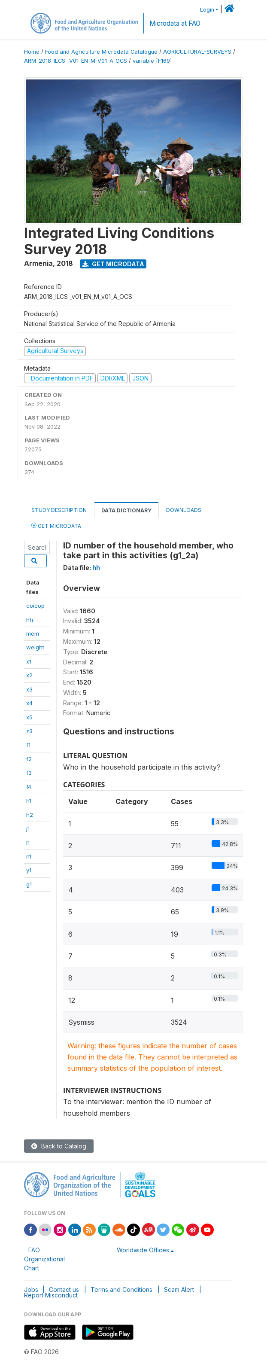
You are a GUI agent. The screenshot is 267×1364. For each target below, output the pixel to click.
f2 (29, 758)
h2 (29, 814)
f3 (29, 772)
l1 (28, 842)
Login (207, 9)
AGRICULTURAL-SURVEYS (197, 52)
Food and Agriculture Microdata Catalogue (101, 52)
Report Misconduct (51, 1295)
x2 (29, 675)
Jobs (31, 1289)
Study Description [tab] (59, 510)
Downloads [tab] (183, 510)
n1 (28, 856)
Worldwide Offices (143, 1250)
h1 (28, 800)
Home (31, 52)
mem (32, 633)
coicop (35, 605)
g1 (29, 884)
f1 (28, 744)
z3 (29, 731)
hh (29, 619)
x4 (29, 703)
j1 (28, 828)
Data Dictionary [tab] (126, 510)
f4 (28, 786)
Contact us (64, 1289)
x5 (29, 717)
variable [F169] (152, 61)
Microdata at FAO (174, 23)
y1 (28, 870)
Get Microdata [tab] (56, 525)
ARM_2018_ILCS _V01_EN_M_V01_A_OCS (75, 61)
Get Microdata (113, 264)
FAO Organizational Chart (44, 1259)
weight (35, 647)
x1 (28, 661)
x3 (29, 689)
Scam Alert (179, 1289)
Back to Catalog (58, 1146)
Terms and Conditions (121, 1289)
